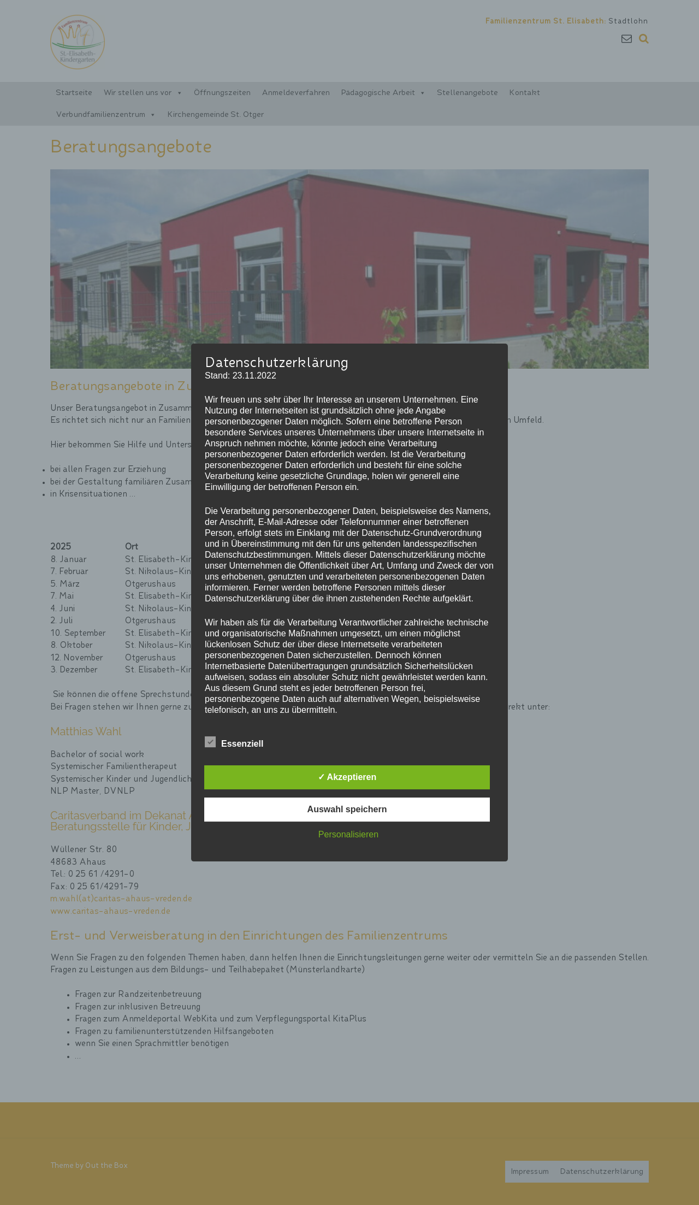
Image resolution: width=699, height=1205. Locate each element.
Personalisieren (348, 834)
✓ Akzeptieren (347, 777)
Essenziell (234, 741)
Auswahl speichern (347, 809)
